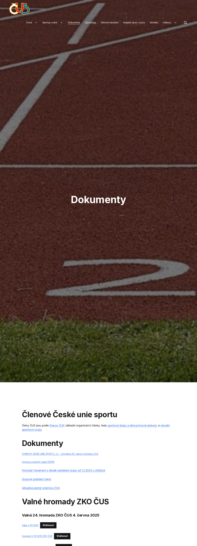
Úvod (29, 22)
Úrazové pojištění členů (36, 479)
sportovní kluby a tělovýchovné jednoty (132, 425)
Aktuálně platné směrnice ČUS (41, 488)
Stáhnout (48, 525)
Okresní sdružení (109, 22)
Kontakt (154, 22)
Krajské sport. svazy (134, 22)
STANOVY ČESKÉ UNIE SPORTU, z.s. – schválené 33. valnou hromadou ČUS (60, 454)
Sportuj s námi (49, 22)
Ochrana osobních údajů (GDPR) (38, 462)
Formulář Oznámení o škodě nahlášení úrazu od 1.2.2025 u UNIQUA (63, 470)
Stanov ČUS (57, 425)
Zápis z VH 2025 (30, 525)
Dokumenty (74, 22)
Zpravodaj (90, 22)
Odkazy (167, 22)
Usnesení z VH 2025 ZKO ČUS (37, 536)
